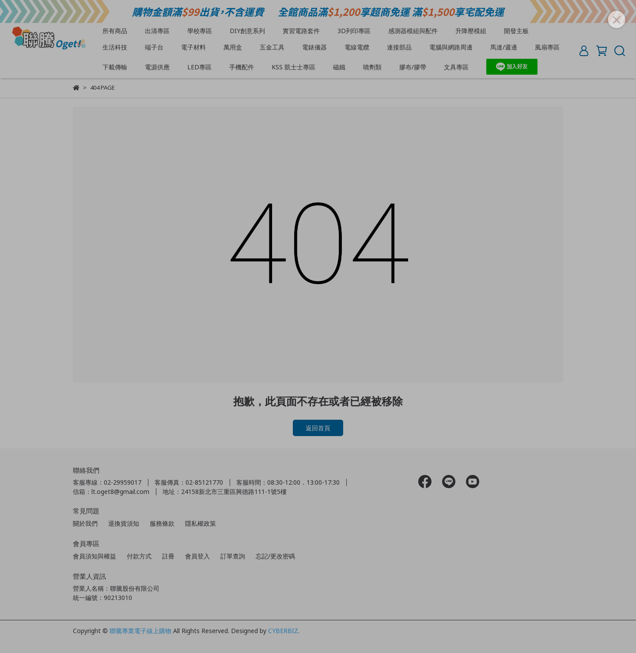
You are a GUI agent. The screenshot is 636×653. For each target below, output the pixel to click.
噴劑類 (372, 67)
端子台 (154, 47)
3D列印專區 (354, 31)
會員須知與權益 (94, 556)
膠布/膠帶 (412, 67)
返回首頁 (318, 428)
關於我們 (85, 523)
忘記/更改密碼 (275, 556)
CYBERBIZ (283, 630)
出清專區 (157, 31)
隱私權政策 (200, 523)
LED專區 (199, 67)
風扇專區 (547, 47)
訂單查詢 (232, 556)
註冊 (168, 556)
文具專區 (456, 67)
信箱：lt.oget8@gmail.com (111, 491)
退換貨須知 (123, 523)
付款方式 (139, 556)
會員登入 (197, 556)
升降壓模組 (470, 31)
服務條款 (162, 523)
